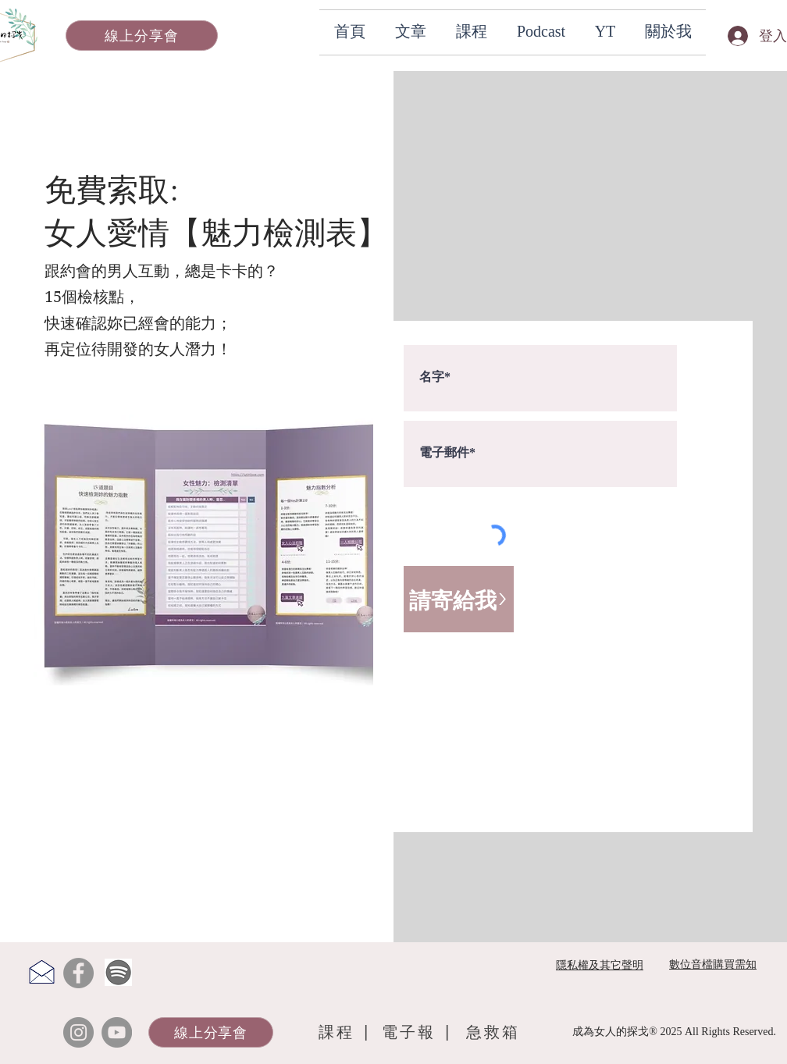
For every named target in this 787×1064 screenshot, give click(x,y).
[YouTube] (116, 1032)
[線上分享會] (142, 35)
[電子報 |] (420, 1032)
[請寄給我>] (459, 599)
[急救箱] (493, 1032)
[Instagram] (78, 1032)
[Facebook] (78, 973)
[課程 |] (346, 1032)
